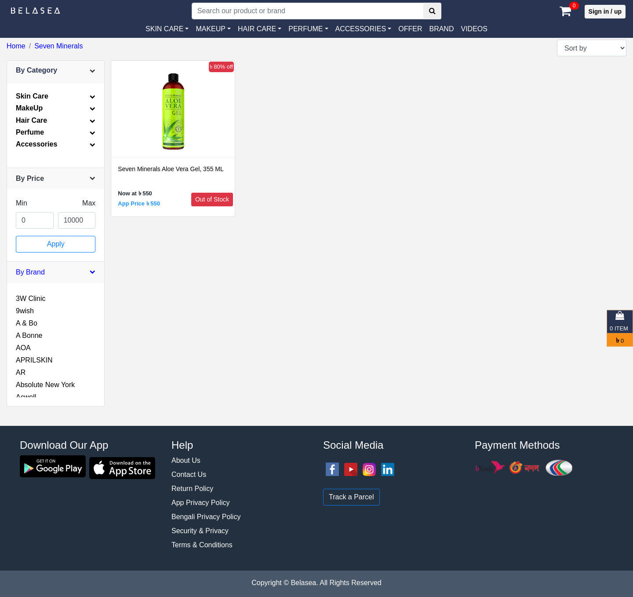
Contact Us (188, 474)
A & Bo (26, 323)
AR (20, 372)
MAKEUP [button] (211, 29)
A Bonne (29, 335)
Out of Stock (212, 199)
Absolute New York (45, 384)
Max (88, 203)
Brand (441, 29)
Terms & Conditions (202, 545)
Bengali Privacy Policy (205, 516)
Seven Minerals (58, 46)
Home (16, 46)
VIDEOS (474, 29)
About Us (185, 460)
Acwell (26, 397)
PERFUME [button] (305, 29)
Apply (56, 244)
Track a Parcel (351, 497)
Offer (410, 29)
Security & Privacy (200, 531)
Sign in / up (605, 11)
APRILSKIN (34, 360)
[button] (363, 29)
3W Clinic (31, 298)
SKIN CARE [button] (164, 29)
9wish (25, 311)
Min (21, 203)
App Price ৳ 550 (139, 203)
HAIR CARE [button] (257, 29)
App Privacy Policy (200, 502)
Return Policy (192, 488)
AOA (23, 348)
